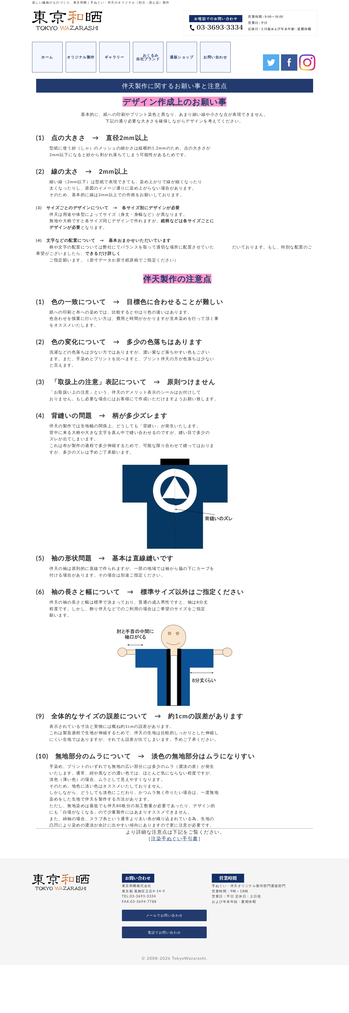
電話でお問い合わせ (164, 932)
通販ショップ (181, 57)
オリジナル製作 (81, 57)
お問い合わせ (215, 57)
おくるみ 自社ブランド (149, 57)
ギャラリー (114, 57)
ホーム (47, 57)
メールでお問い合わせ (164, 915)
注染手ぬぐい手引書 (174, 838)
